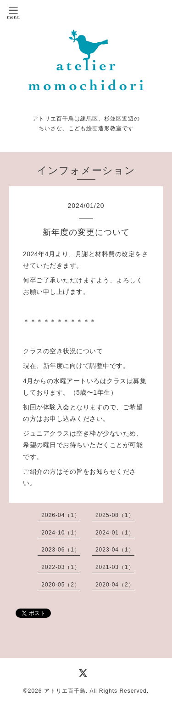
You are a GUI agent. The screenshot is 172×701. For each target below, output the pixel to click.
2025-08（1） (114, 515)
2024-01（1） (114, 532)
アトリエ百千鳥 (65, 691)
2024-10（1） (60, 532)
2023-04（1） (114, 549)
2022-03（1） (60, 567)
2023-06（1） (60, 549)
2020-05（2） (60, 584)
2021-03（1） (114, 567)
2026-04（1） (60, 515)
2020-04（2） (114, 584)
